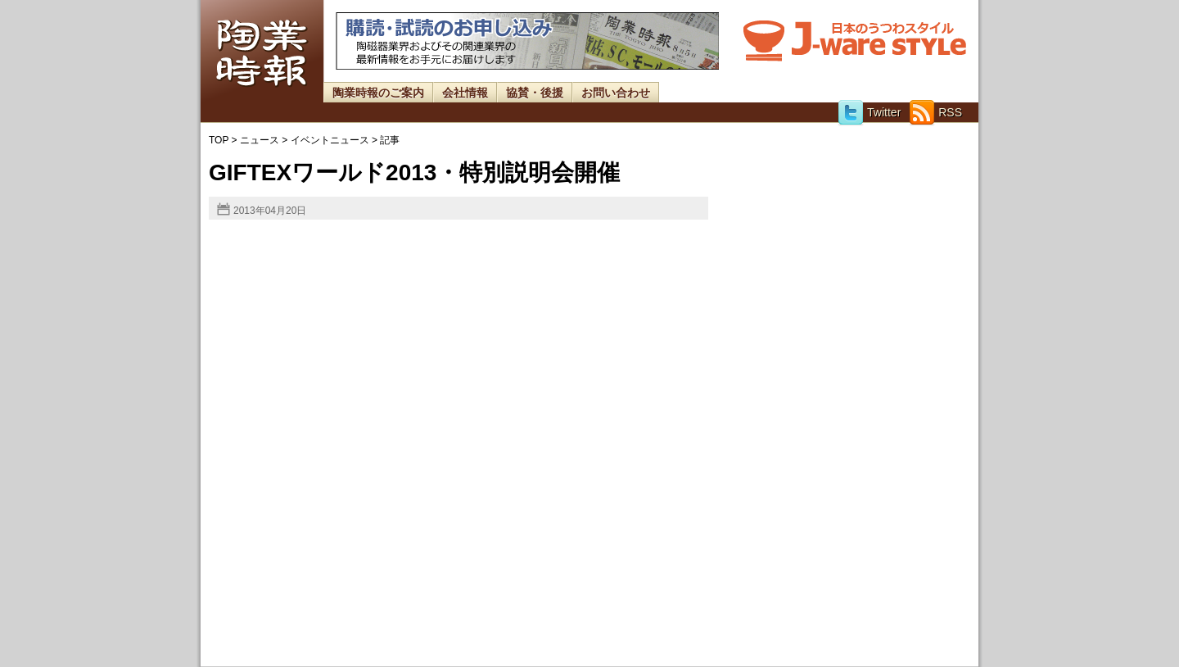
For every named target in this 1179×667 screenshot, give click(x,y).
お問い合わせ (615, 92)
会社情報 (465, 92)
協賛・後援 (534, 92)
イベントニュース (330, 140)
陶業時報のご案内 (378, 92)
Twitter (869, 112)
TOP (218, 140)
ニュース (259, 140)
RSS (935, 112)
